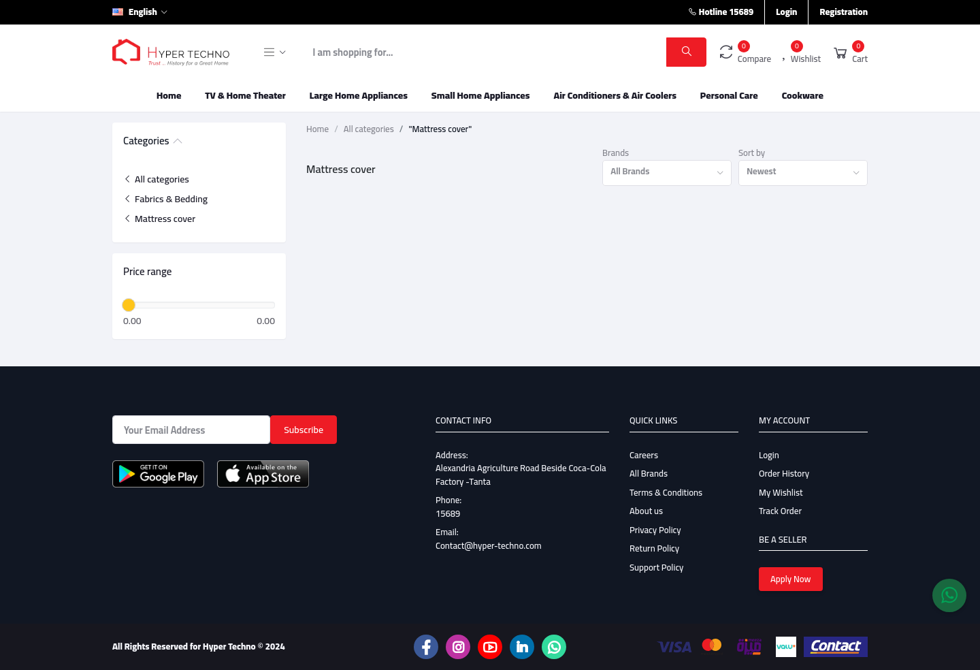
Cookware (802, 95)
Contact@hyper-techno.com (489, 545)
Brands (615, 153)
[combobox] (667, 173)
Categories (146, 141)
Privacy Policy (655, 530)
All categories (156, 179)
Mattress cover (159, 218)
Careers (644, 455)
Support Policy (656, 567)
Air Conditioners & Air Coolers (614, 95)
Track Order (780, 510)
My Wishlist (781, 492)
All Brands (649, 473)
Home (169, 95)
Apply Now (790, 579)
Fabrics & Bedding (165, 199)
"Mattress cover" (440, 129)
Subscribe (303, 429)
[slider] (128, 305)
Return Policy (654, 548)
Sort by (751, 153)
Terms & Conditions (666, 492)
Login (786, 11)
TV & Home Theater (245, 95)
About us (646, 510)
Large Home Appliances (359, 95)
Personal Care (729, 95)
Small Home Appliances (480, 95)
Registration (843, 11)
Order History (784, 473)
